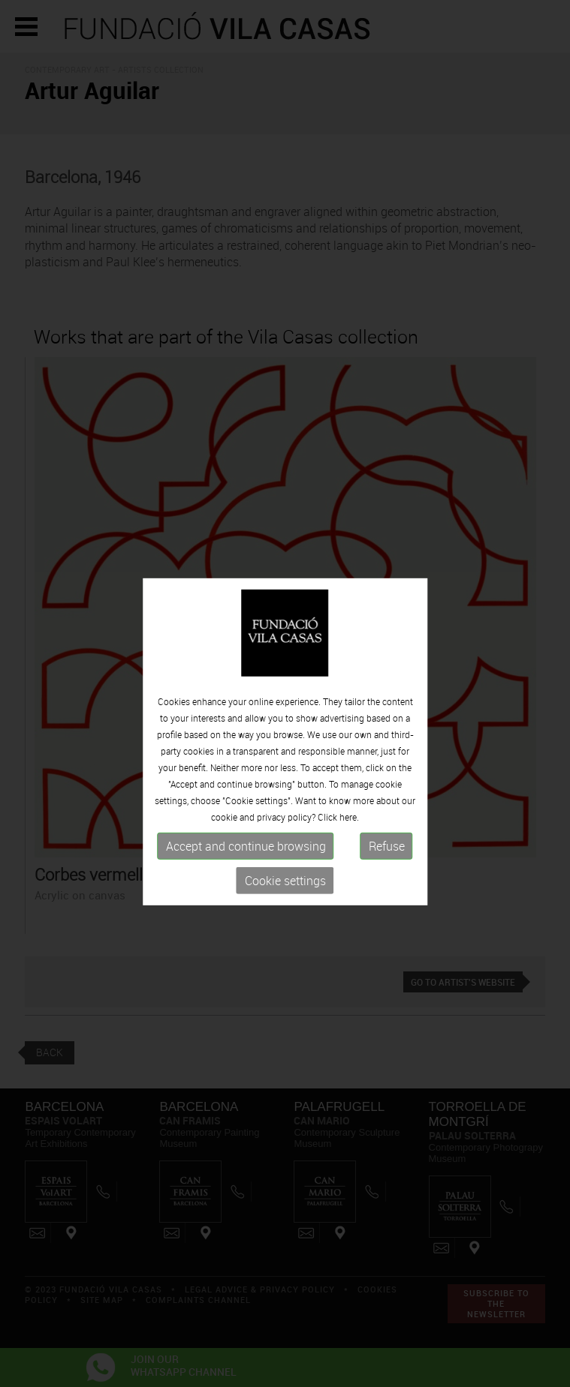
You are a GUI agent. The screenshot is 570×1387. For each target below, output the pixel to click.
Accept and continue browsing (246, 856)
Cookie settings (285, 891)
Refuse (387, 856)
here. (349, 827)
